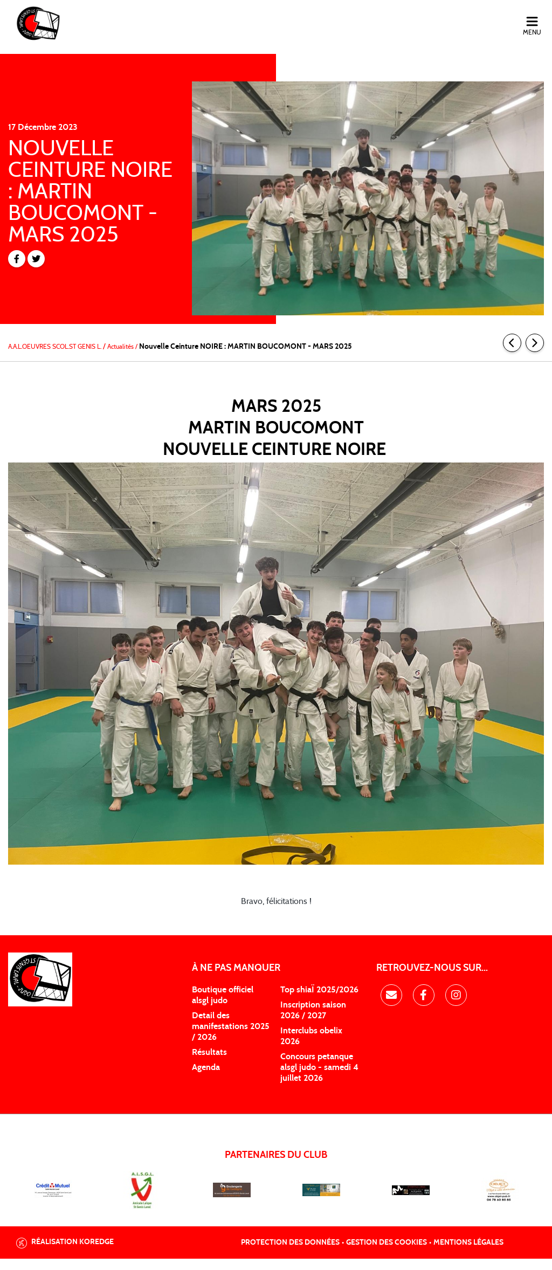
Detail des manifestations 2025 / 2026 (231, 1038)
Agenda (206, 1078)
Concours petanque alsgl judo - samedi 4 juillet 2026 (319, 1079)
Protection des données (290, 1254)
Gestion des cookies (386, 1254)
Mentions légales (468, 1254)
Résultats (209, 1063)
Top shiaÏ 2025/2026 (319, 1001)
